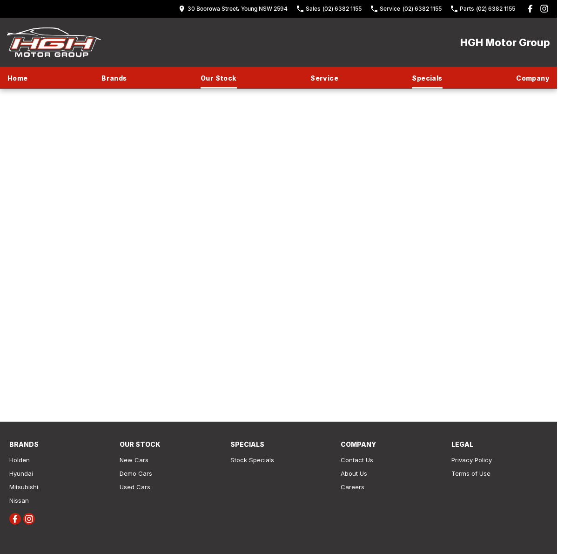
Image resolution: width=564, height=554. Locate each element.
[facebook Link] (530, 8)
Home (17, 78)
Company (533, 78)
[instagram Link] (544, 8)
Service (324, 78)
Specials (427, 78)
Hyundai (21, 473)
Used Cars (135, 487)
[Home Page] (54, 42)
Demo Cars (136, 473)
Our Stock (219, 78)
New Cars (134, 460)
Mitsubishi (23, 487)
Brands (114, 78)
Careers (352, 487)
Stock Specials (252, 460)
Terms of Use (470, 473)
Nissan (19, 500)
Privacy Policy (471, 460)
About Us (354, 473)
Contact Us (357, 460)
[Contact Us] (233, 8)
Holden (19, 460)
